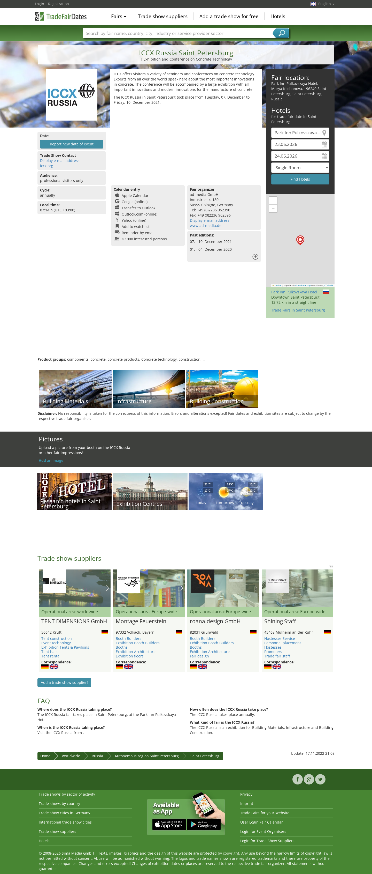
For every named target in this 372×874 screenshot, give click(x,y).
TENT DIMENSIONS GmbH (74, 621)
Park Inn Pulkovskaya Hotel (294, 292)
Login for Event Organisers (263, 831)
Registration (58, 3)
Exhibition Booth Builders (138, 642)
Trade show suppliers (163, 16)
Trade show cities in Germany (64, 812)
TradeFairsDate (61, 16)
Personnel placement (282, 642)
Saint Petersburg (204, 755)
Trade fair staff (277, 656)
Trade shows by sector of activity (67, 794)
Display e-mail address (60, 160)
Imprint (246, 803)
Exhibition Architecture (136, 651)
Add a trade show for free (229, 16)
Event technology (56, 642)
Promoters (273, 651)
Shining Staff (280, 621)
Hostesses (273, 647)
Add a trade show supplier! (64, 682)
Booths (122, 647)
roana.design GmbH (215, 621)
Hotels (277, 16)
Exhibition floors (130, 656)
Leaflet (277, 285)
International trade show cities (65, 822)
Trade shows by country (59, 803)
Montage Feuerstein (141, 621)
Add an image (51, 460)
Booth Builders (128, 638)
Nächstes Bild (107, 588)
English (326, 3)
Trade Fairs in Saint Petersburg (298, 310)
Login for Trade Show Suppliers (267, 840)
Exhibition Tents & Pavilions (65, 647)
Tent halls (49, 651)
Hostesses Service (279, 638)
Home (45, 755)
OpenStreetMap (303, 285)
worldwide (71, 755)
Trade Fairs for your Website (264, 812)
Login (39, 3)
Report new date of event (72, 144)
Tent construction (56, 638)
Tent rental (50, 656)
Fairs (118, 16)
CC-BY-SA (328, 285)
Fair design (199, 656)
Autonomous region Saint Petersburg (147, 755)
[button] (300, 240)
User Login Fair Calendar (261, 822)
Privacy (246, 794)
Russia (97, 755)
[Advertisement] (186, 144)
